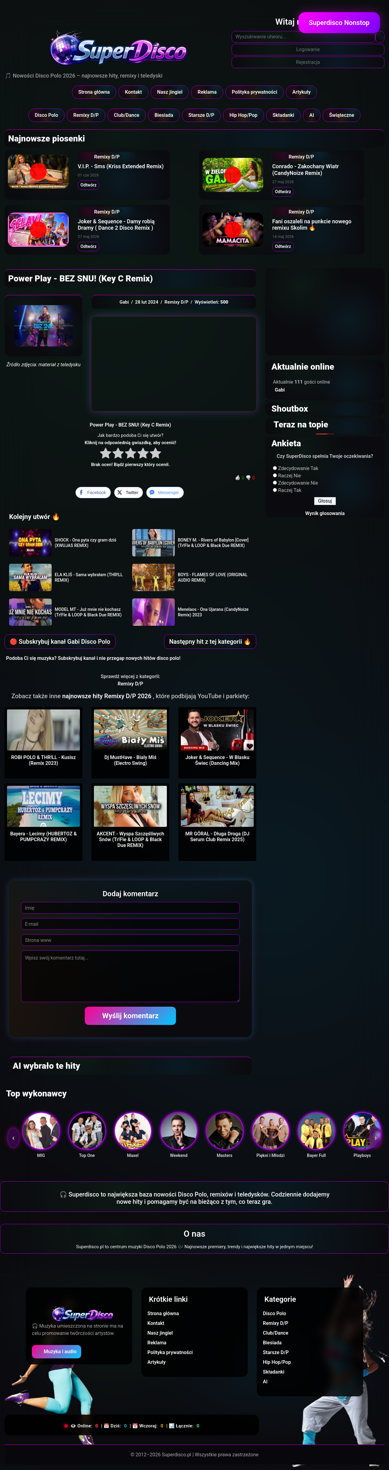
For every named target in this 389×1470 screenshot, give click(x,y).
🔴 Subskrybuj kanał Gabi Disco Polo (60, 647)
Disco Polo (46, 115)
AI (311, 115)
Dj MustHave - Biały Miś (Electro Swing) (131, 766)
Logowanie (308, 49)
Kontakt (133, 92)
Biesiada (163, 115)
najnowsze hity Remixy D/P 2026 (107, 701)
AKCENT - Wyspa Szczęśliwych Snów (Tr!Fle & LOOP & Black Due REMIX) (130, 845)
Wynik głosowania (325, 519)
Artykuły (301, 92)
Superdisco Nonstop (339, 22)
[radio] (105, 459)
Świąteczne (341, 115)
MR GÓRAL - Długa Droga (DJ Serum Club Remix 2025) (217, 842)
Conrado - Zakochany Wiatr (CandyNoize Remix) (314, 171)
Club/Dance (126, 115)
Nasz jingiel (169, 92)
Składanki (283, 115)
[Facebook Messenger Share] (165, 498)
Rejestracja (308, 62)
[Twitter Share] (128, 498)
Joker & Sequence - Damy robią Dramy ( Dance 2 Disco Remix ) (135, 228)
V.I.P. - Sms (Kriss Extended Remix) (129, 168)
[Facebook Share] (93, 498)
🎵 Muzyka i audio (56, 1357)
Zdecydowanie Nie (298, 488)
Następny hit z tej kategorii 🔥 (210, 647)
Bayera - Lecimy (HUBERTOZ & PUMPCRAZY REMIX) (43, 842)
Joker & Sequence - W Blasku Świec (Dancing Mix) (217, 766)
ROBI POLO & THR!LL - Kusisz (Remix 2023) (43, 766)
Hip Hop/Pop (243, 115)
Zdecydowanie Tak (298, 474)
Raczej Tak (289, 496)
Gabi (124, 307)
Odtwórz (97, 187)
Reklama (207, 92)
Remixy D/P (86, 115)
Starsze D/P (201, 115)
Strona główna (94, 92)
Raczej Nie (289, 481)
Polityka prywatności (254, 92)
